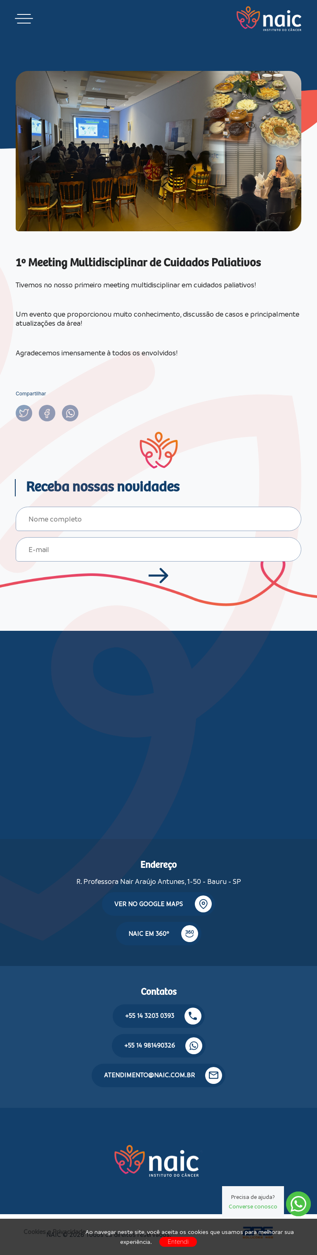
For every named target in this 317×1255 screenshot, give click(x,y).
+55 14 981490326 (163, 1045)
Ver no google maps (163, 903)
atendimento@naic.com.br (163, 1075)
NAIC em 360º (163, 933)
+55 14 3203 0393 (163, 1016)
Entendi (178, 1242)
